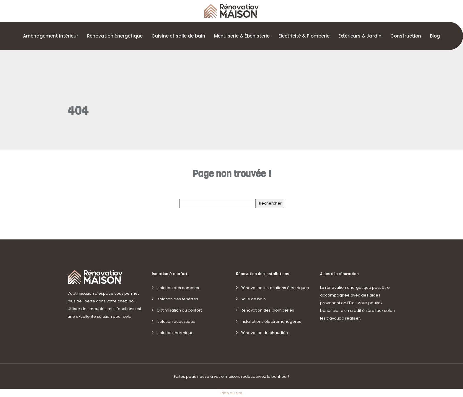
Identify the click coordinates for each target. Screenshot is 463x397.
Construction (405, 36)
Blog (435, 36)
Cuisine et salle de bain (178, 36)
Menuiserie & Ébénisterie (242, 36)
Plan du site (231, 393)
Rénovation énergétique (115, 36)
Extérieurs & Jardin (360, 36)
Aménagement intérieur (50, 36)
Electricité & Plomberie (304, 36)
